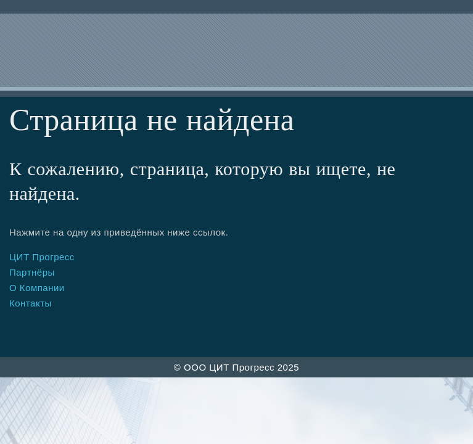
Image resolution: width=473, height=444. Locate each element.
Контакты (30, 303)
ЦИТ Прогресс (42, 257)
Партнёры (32, 272)
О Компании (37, 287)
